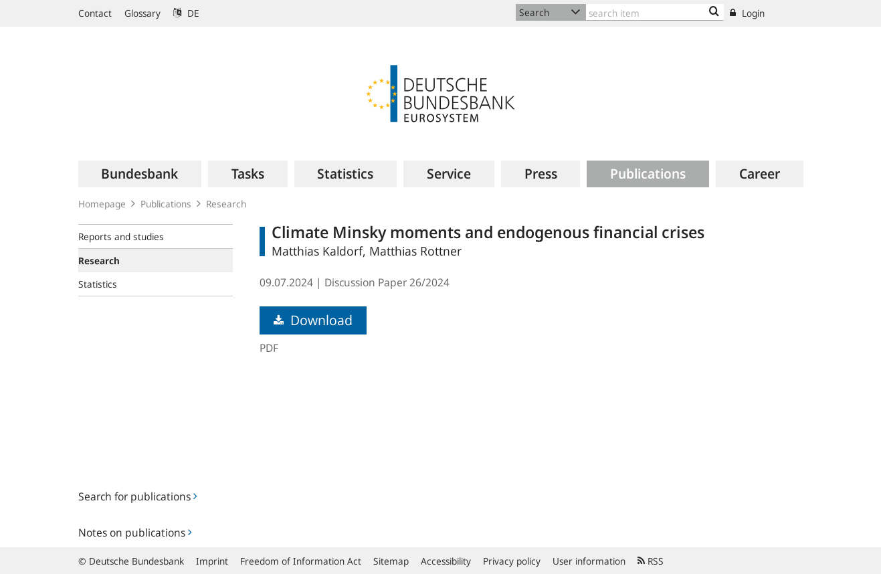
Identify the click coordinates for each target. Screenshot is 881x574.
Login (747, 13)
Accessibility (446, 561)
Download (313, 320)
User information (589, 561)
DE (186, 13)
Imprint (212, 561)
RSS (651, 561)
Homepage (102, 203)
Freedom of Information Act (300, 561)
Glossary (142, 13)
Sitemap (391, 561)
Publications (165, 203)
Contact (95, 13)
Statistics (97, 284)
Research (226, 203)
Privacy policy (512, 561)
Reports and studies (121, 236)
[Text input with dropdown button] (655, 12)
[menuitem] (140, 174)
